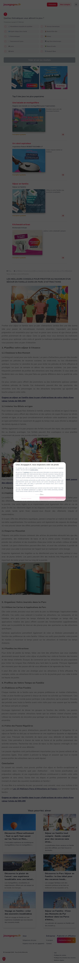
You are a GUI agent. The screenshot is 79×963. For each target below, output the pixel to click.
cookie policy (34, 470)
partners (26, 472)
